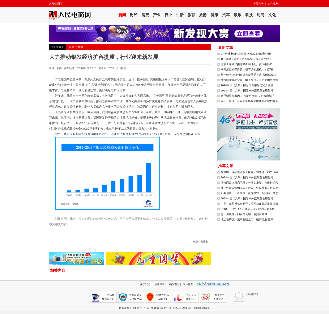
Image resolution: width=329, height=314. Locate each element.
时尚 (260, 15)
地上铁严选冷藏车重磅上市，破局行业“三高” (247, 219)
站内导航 (174, 284)
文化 (272, 15)
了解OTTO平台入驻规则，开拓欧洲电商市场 (248, 209)
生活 (180, 15)
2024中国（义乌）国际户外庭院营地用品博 (247, 90)
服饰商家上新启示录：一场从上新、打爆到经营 (249, 182)
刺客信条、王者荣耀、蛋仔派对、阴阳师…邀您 (249, 193)
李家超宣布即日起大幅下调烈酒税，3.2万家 (247, 69)
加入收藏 (273, 3)
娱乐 (237, 15)
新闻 (122, 15)
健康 (214, 15)
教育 (191, 15)
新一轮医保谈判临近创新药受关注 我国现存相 (248, 74)
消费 (145, 15)
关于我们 (145, 284)
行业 (168, 15)
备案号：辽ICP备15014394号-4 (152, 307)
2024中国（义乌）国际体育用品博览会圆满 (247, 85)
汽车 (226, 15)
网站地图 (188, 284)
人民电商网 (55, 3)
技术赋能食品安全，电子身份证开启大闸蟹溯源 (249, 80)
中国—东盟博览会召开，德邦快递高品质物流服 (249, 203)
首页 (71, 46)
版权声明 (159, 284)
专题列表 (258, 3)
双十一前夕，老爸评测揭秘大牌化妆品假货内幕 (249, 101)
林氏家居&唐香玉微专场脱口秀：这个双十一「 (249, 59)
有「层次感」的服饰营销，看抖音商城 (244, 214)
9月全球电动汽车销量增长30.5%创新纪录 (246, 53)
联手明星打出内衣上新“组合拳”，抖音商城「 (247, 95)
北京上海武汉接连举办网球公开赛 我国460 (246, 64)
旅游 (203, 15)
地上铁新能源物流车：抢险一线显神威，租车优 (249, 187)
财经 (133, 15)
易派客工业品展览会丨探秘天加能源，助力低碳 (249, 172)
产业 (157, 15)
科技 (249, 15)
